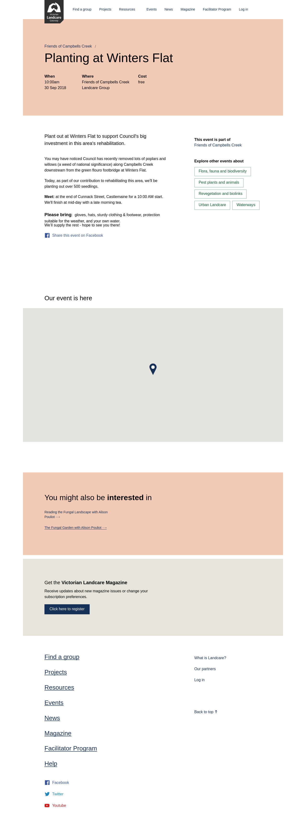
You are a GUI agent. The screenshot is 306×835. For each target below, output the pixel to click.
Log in (243, 9)
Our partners (205, 669)
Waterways (245, 205)
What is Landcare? (210, 658)
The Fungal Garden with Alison (75, 528)
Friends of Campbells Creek (68, 46)
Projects (105, 9)
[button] (153, 369)
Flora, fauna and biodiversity (223, 171)
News (168, 9)
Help (50, 763)
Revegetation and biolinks (220, 194)
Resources (127, 9)
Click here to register (67, 609)
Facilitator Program (217, 9)
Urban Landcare (212, 205)
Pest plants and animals (219, 182)
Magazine (187, 9)
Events (152, 9)
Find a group (82, 9)
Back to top (206, 712)
